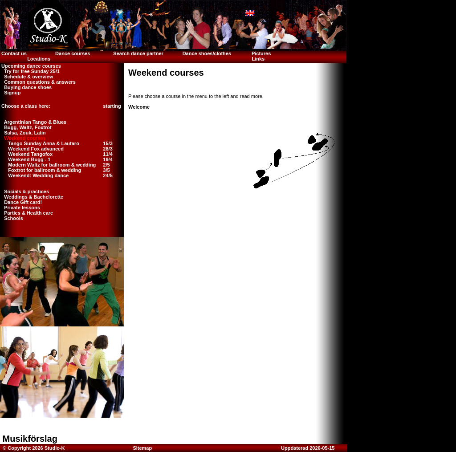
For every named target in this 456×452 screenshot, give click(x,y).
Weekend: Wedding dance (38, 175)
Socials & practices (24, 191)
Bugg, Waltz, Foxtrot (26, 127)
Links (258, 58)
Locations (38, 58)
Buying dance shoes (26, 87)
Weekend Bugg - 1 (29, 159)
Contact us (13, 53)
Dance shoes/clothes (207, 53)
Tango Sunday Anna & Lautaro (43, 143)
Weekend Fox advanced (36, 148)
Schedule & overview (26, 76)
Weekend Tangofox (30, 154)
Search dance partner (138, 53)
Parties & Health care (26, 213)
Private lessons (20, 207)
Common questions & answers (38, 82)
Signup (10, 92)
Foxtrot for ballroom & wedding (44, 170)
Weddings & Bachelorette (31, 197)
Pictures (262, 53)
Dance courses (72, 53)
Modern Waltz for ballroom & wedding (52, 164)
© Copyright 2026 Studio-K (33, 448)
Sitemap (142, 448)
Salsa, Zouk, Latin (23, 132)
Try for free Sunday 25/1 (30, 71)
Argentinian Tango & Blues (33, 122)
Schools (11, 218)
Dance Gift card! (21, 202)
